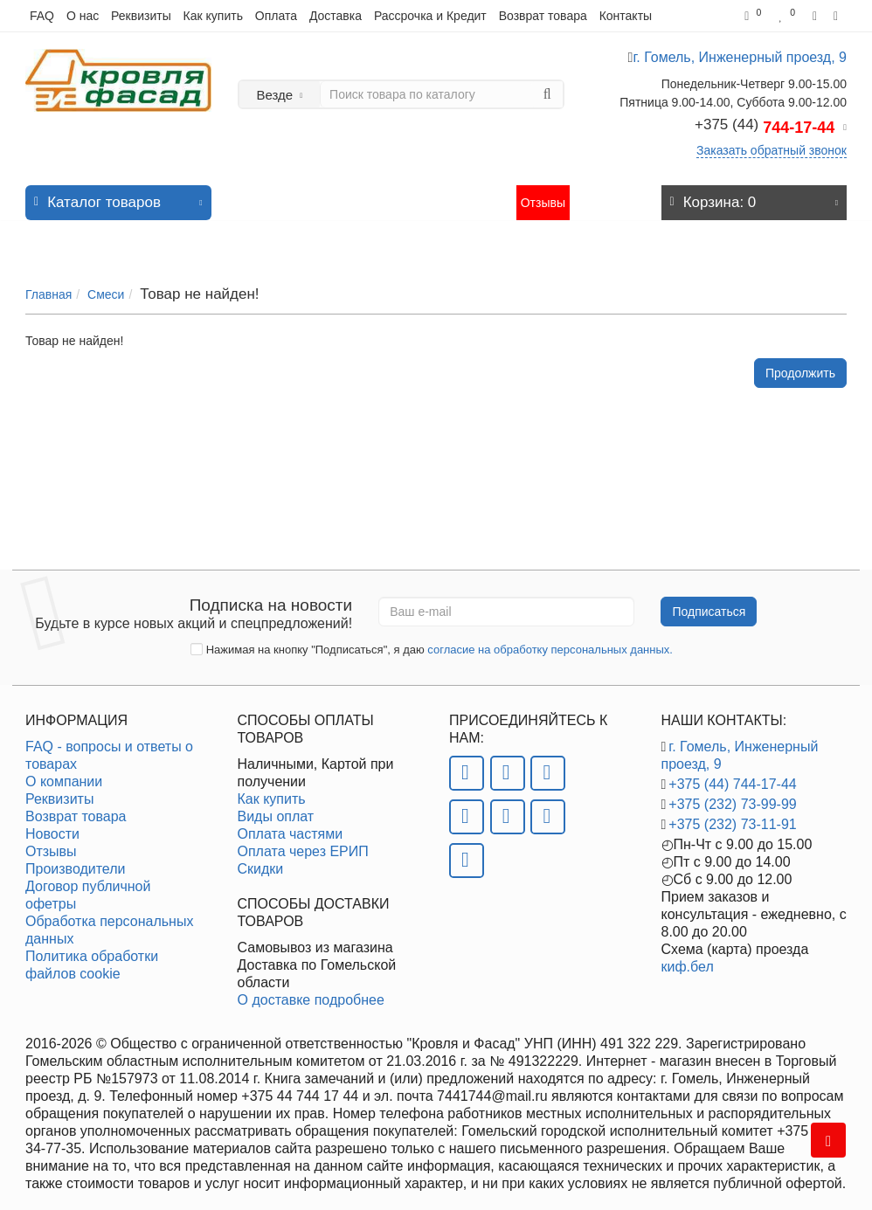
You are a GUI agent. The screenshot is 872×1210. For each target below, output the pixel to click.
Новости (439, 194)
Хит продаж (331, 194)
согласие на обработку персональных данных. (550, 640)
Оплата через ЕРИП (303, 842)
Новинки (266, 194)
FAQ (42, 16)
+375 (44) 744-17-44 (732, 775)
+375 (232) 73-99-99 (732, 795)
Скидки (261, 860)
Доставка (335, 16)
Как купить (213, 16)
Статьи (491, 194)
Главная (48, 277)
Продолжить (800, 356)
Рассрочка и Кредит (430, 16)
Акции (390, 194)
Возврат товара (543, 16)
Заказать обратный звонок (771, 150)
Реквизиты (141, 16)
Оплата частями (290, 825)
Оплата (276, 16)
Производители (75, 860)
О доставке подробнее (311, 991)
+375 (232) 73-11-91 (732, 815)
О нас (82, 16)
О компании (63, 772)
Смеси (105, 277)
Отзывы (543, 194)
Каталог (118, 189)
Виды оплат (276, 807)
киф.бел (687, 958)
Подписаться (708, 603)
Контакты (625, 16)
